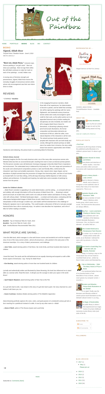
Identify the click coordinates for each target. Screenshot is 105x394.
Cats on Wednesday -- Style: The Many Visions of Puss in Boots (92, 266)
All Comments (82, 328)
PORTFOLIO (14, 43)
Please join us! (84, 367)
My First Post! (79, 144)
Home (38, 377)
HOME (4, 43)
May (81, 364)
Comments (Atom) (18, 381)
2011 (80, 380)
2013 (80, 374)
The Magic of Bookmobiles (90, 302)
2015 (80, 371)
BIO (39, 43)
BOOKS (24, 43)
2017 (80, 362)
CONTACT (46, 43)
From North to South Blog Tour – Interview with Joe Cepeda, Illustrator (91, 249)
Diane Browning (94, 120)
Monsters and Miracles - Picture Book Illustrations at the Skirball (91, 286)
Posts (80, 324)
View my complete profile (86, 134)
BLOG (32, 43)
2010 (80, 383)
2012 (80, 377)
